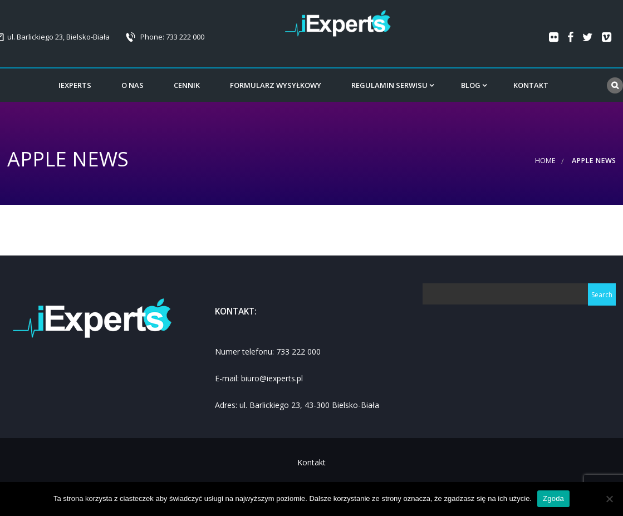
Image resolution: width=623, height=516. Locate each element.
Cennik (187, 85)
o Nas (132, 85)
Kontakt (530, 85)
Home (545, 160)
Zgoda (553, 498)
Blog (470, 85)
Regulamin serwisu (389, 85)
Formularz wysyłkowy (275, 85)
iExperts (74, 85)
